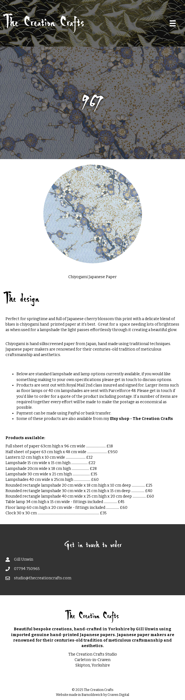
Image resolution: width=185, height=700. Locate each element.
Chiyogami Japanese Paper (92, 277)
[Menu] (173, 23)
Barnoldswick (92, 695)
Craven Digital (118, 695)
